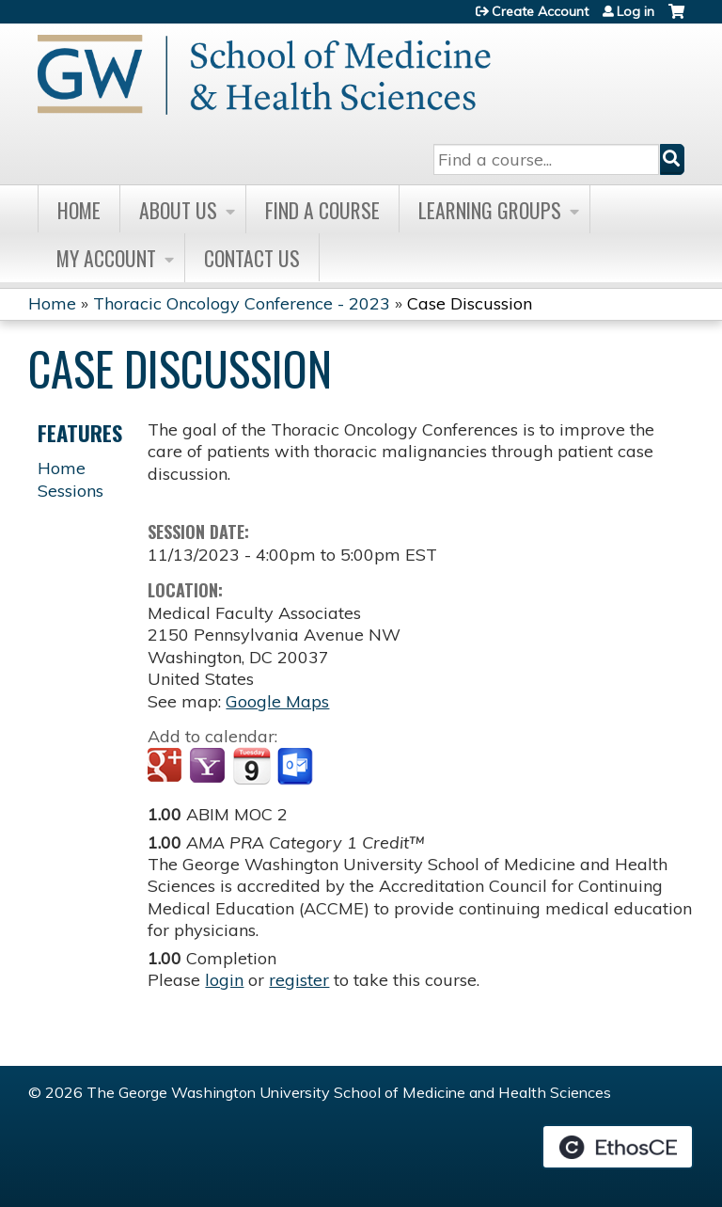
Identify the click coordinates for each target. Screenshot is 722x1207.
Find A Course (322, 210)
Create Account (540, 11)
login (224, 980)
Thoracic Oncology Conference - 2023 (241, 303)
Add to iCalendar (251, 766)
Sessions (70, 490)
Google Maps (277, 701)
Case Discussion (469, 303)
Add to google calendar (167, 767)
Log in (635, 11)
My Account (106, 258)
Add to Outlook (296, 767)
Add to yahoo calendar (209, 767)
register (299, 980)
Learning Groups (489, 210)
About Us (178, 210)
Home (79, 210)
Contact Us (252, 258)
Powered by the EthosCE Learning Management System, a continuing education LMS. (618, 1146)
